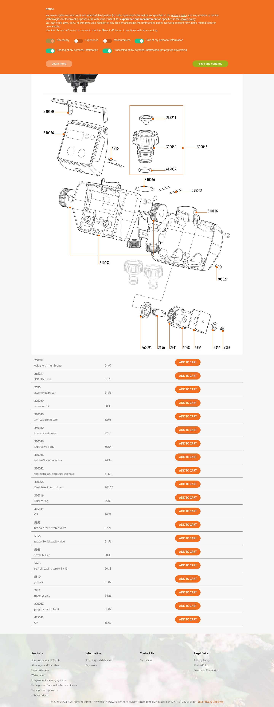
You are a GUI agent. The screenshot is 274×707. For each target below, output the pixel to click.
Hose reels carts (40, 670)
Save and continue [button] (210, 63)
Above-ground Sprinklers (45, 665)
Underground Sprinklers (44, 690)
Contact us (146, 660)
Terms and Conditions (206, 670)
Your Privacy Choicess (210, 702)
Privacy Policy (202, 660)
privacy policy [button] (179, 15)
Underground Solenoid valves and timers (54, 685)
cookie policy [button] (187, 19)
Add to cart (188, 362)
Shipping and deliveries (99, 660)
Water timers (38, 675)
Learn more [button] (59, 63)
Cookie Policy (201, 665)
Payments (91, 665)
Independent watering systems (48, 680)
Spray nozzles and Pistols (45, 660)
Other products (40, 695)
